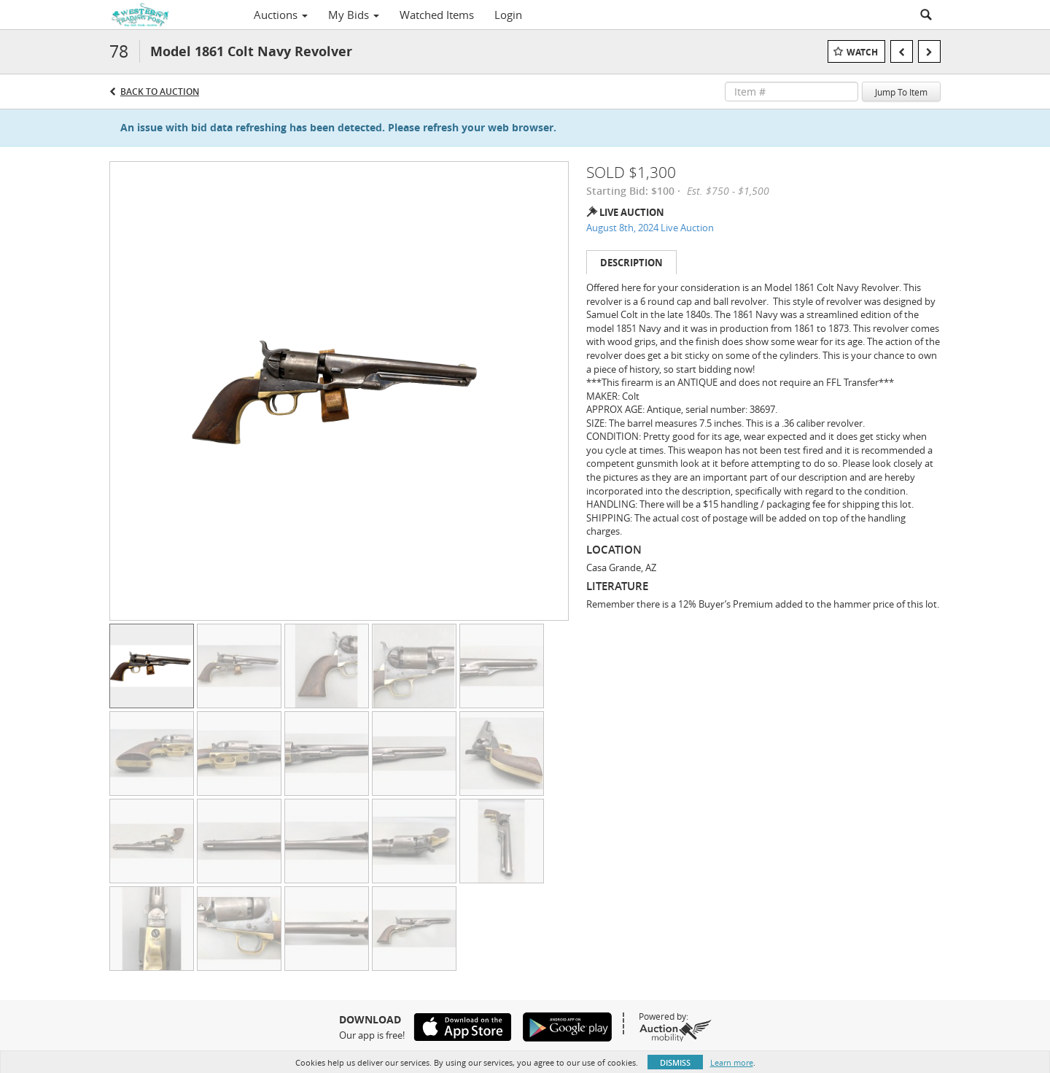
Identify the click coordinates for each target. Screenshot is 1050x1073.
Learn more (731, 1062)
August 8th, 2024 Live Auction (650, 227)
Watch (862, 52)
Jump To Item (901, 92)
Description (631, 262)
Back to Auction (159, 91)
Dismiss (675, 1062)
